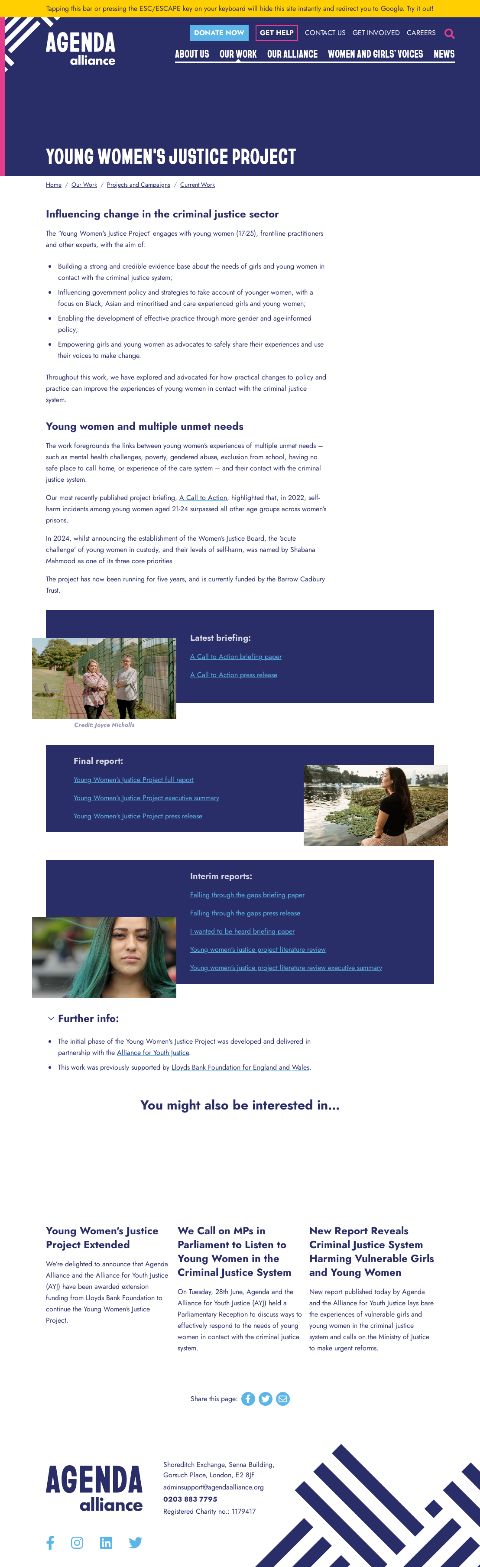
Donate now (219, 33)
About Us (192, 53)
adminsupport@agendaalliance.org (213, 1487)
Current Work (197, 184)
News (444, 53)
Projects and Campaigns (138, 184)
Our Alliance (292, 53)
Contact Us (325, 33)
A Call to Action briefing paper (236, 657)
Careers (421, 33)
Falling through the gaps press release (245, 913)
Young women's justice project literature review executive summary (286, 968)
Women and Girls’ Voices (375, 53)
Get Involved (376, 33)
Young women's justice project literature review (258, 949)
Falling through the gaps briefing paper (247, 895)
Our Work (238, 53)
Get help (277, 33)
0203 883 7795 (190, 1499)
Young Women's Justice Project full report (134, 780)
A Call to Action (203, 498)
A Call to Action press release (233, 675)
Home (54, 184)
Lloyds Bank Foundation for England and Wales (240, 1067)
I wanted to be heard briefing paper (242, 931)
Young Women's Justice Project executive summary (146, 798)
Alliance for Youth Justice (153, 1053)
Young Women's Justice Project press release (138, 816)
